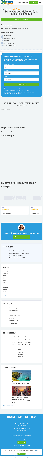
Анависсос (5, 273)
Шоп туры (12, 318)
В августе (20, 344)
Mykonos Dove (35, 213)
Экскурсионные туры (14, 315)
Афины (4, 278)
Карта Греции (25, 253)
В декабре (20, 352)
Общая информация (14, 253)
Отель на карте (21, 105)
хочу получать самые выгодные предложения (17, 88)
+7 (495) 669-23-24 (22, 2)
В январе (20, 354)
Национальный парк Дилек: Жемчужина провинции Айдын (20, 382)
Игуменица (5, 287)
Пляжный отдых (13, 308)
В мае (12, 344)
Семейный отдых (13, 310)
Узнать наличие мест (21, 19)
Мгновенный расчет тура (21, 237)
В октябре (28, 342)
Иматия (5, 289)
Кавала (4, 291)
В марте (13, 340)
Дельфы (5, 285)
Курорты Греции (22, 251)
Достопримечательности (16, 255)
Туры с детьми (13, 323)
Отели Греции (13, 251)
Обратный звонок (21, 425)
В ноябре (27, 344)
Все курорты (6, 295)
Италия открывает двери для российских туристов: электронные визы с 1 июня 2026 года (21, 400)
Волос (4, 280)
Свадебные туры (13, 320)
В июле (20, 342)
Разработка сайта (18, 445)
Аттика (4, 275)
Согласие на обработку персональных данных (19, 92)
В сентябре (28, 340)
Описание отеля (10, 103)
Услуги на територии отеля (29, 103)
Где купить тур (21, 430)
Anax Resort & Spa (7, 213)
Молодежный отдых (14, 313)
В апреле (13, 342)
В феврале (20, 356)
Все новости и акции (8, 405)
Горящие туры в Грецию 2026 (17, 258)
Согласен (21, 454)
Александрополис (7, 271)
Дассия (4, 282)
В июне (20, 340)
